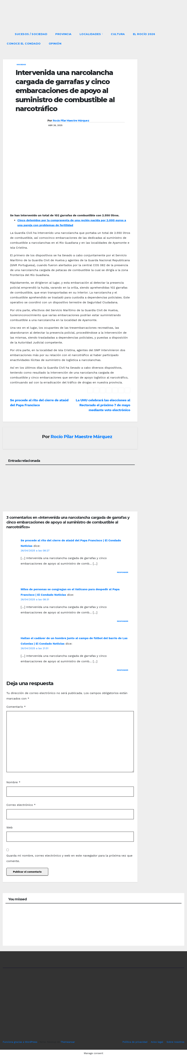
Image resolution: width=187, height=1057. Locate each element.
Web (9, 827)
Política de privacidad (135, 1042)
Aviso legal (157, 1042)
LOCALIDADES (91, 34)
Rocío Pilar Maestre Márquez (71, 120)
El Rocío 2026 (144, 34)
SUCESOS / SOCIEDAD (31, 34)
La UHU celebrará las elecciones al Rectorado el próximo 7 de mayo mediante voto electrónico (103, 405)
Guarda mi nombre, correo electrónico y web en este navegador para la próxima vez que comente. (69, 858)
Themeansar (68, 1042)
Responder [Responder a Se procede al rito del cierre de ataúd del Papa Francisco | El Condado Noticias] (122, 572)
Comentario (16, 706)
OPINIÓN (55, 43)
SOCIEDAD (21, 64)
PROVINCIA (63, 34)
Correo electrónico (21, 805)
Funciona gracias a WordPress (20, 1042)
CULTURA (118, 34)
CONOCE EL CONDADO (24, 43)
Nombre (13, 782)
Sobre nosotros (175, 1042)
